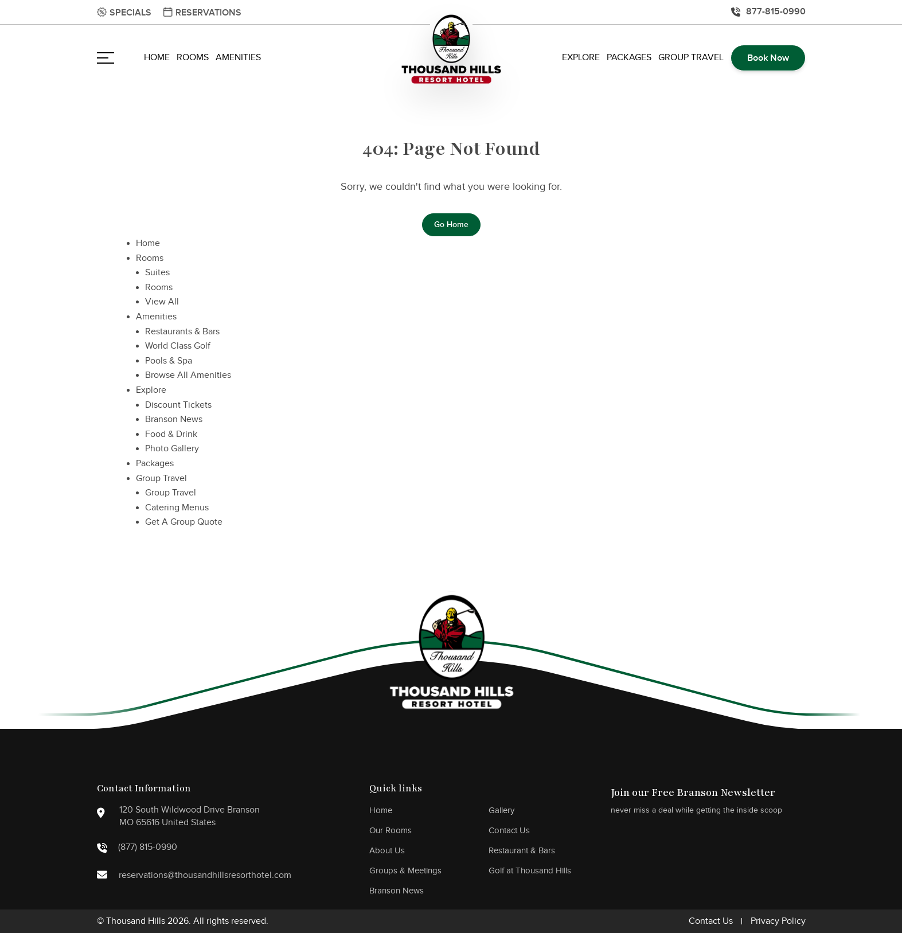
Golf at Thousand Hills (530, 871)
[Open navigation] (105, 58)
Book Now (768, 58)
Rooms (193, 57)
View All (162, 301)
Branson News (173, 419)
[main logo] (451, 50)
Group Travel (691, 57)
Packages (629, 57)
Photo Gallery (172, 448)
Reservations (208, 12)
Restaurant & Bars (522, 851)
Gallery (501, 810)
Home (157, 57)
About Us (387, 851)
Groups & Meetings (405, 871)
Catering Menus (177, 507)
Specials (130, 12)
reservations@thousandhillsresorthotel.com (180, 876)
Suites (157, 272)
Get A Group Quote (183, 522)
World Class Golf (177, 346)
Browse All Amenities (188, 375)
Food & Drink (171, 434)
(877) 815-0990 (137, 847)
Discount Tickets (178, 405)
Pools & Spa (168, 361)
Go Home (451, 224)
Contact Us (509, 831)
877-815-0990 (776, 11)
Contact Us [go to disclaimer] (711, 921)
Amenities (238, 57)
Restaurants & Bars (182, 331)
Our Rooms (390, 831)
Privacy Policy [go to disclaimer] (778, 921)
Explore (581, 57)
